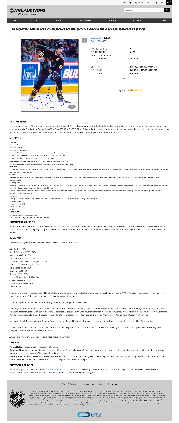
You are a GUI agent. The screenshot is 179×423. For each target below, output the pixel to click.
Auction (134, 73)
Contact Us (112, 384)
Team (13, 21)
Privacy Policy (88, 384)
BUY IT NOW (111, 21)
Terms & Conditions (70, 384)
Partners (35, 21)
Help (155, 3)
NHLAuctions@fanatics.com (54, 369)
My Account (139, 3)
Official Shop (127, 3)
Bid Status (136, 21)
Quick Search (85, 21)
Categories (60, 21)
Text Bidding (162, 21)
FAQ (148, 3)
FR (162, 3)
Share (124, 79)
